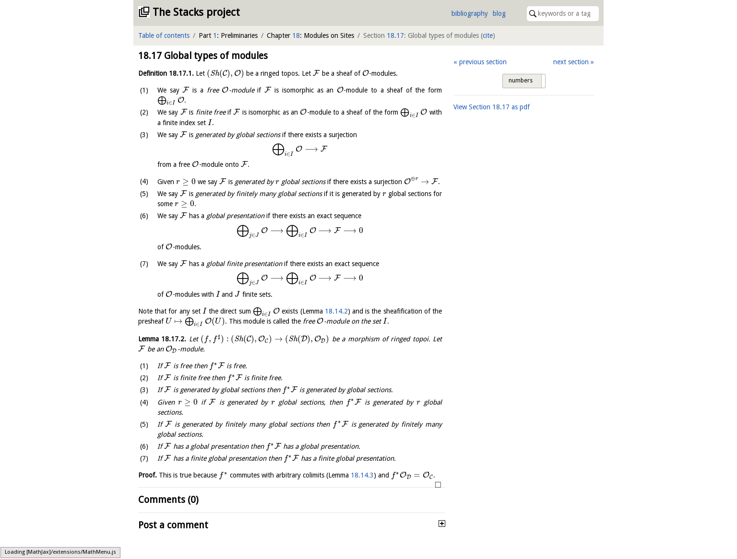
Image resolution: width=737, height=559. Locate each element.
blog (499, 13)
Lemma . (162, 339)
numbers (521, 80)
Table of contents (164, 35)
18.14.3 (362, 475)
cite (488, 35)
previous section (483, 62)
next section (571, 62)
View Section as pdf (491, 107)
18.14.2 (336, 311)
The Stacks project (196, 12)
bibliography (470, 13)
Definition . (166, 73)
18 (296, 35)
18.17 (395, 35)
